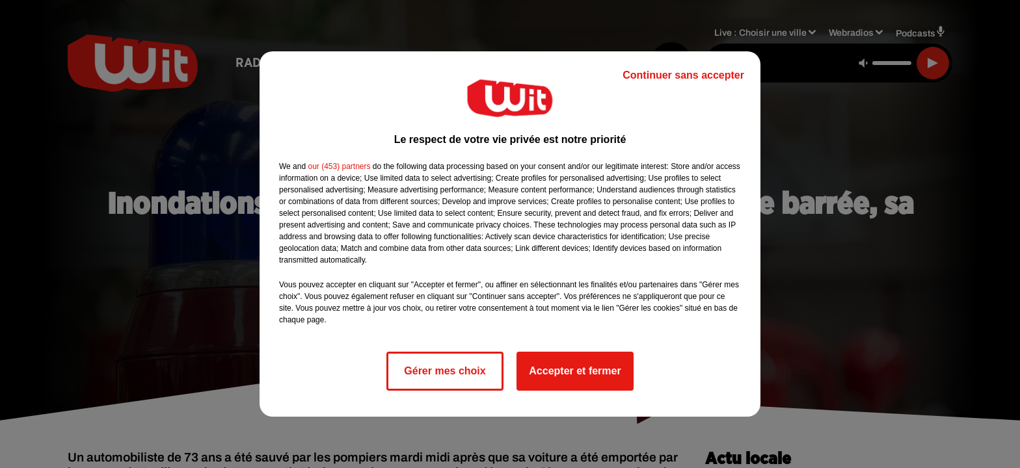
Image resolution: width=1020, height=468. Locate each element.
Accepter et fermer (575, 370)
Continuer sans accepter (683, 75)
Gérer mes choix (444, 370)
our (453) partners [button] (339, 166)
